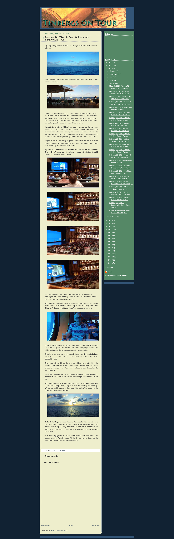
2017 (110, 238)
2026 (110, 62)
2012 (110, 254)
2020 (110, 229)
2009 (110, 263)
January (113, 216)
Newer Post (45, 525)
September (114, 74)
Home (71, 525)
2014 (110, 248)
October (113, 71)
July (111, 77)
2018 (110, 236)
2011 (110, 257)
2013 (110, 251)
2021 (110, 226)
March (112, 83)
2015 (110, 245)
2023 (110, 220)
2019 (110, 232)
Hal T (110, 272)
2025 (110, 65)
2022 (110, 223)
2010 (110, 260)
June (112, 80)
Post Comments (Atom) (59, 530)
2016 (110, 242)
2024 (110, 68)
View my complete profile (117, 275)
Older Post (96, 525)
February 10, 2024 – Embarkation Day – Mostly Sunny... (119, 205)
